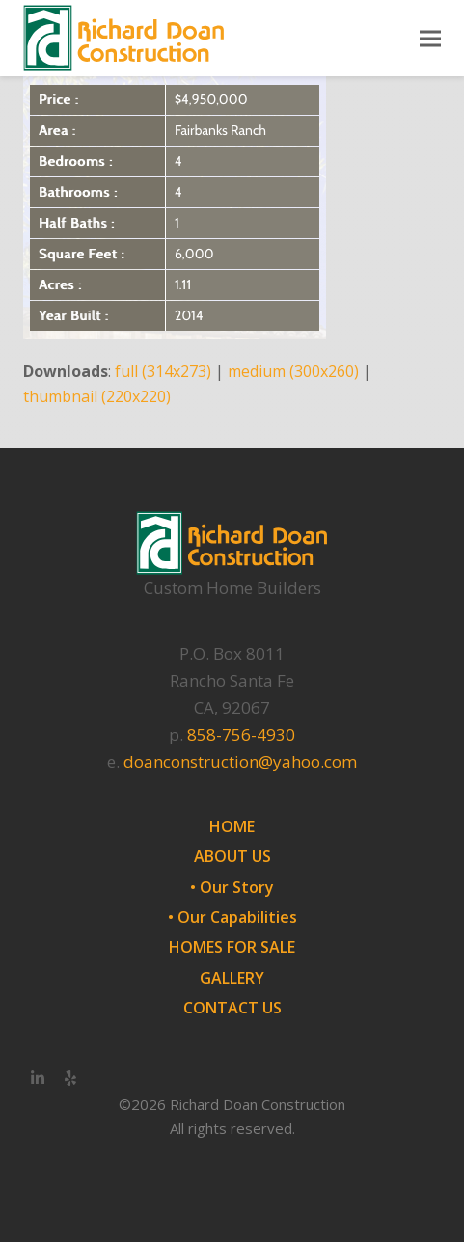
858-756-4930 (241, 734)
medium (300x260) (293, 371)
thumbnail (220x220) (97, 396)
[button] (430, 38)
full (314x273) (163, 371)
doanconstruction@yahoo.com (240, 761)
